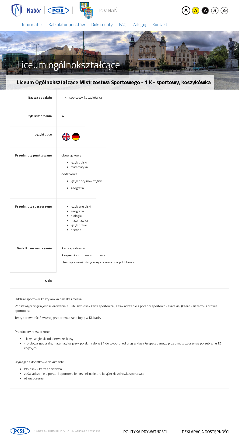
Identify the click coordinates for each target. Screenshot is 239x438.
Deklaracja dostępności (205, 432)
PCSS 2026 (67, 431)
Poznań (108, 10)
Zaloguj (139, 24)
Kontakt (159, 24)
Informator (32, 24)
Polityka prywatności (145, 432)
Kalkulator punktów (67, 24)
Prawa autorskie (46, 431)
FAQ (123, 24)
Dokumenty (102, 24)
